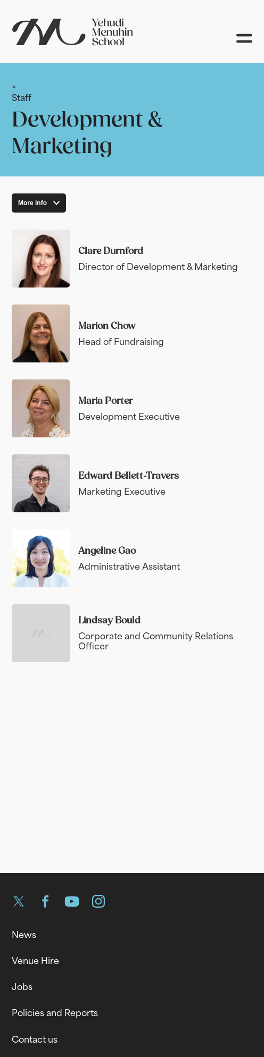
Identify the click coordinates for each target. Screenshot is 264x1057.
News (24, 934)
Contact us (34, 1039)
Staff (21, 97)
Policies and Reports (55, 1013)
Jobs (22, 987)
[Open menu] (244, 38)
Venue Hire (35, 960)
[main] (132, 459)
